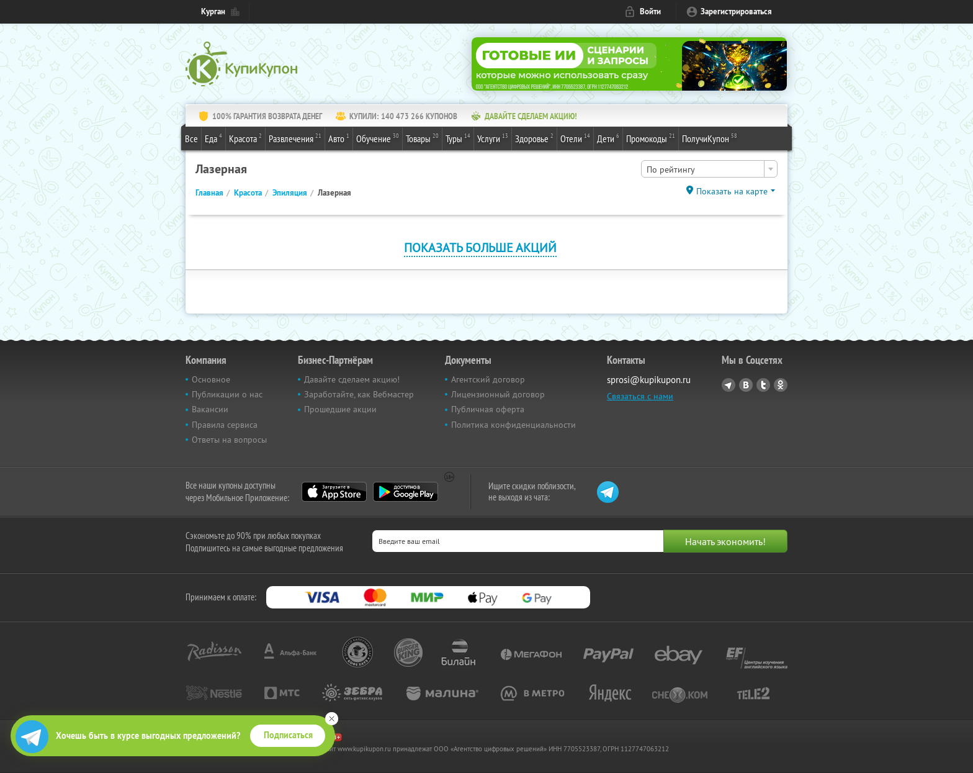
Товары (422, 138)
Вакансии (210, 409)
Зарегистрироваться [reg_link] (736, 11)
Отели (575, 138)
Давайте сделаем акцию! (352, 379)
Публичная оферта (487, 409)
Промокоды (650, 138)
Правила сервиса (225, 424)
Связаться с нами (640, 396)
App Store (334, 492)
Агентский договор (488, 379)
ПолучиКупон (709, 138)
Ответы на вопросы (229, 439)
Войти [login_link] (650, 11)
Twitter (763, 385)
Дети (608, 138)
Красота (245, 138)
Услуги (492, 138)
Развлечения (295, 138)
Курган (213, 11)
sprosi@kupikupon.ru (649, 380)
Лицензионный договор (498, 394)
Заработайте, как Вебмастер (359, 394)
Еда (213, 138)
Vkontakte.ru (746, 385)
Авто (338, 138)
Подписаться (288, 735)
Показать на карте (732, 191)
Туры (458, 138)
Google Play (405, 492)
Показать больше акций (480, 247)
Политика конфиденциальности (513, 424)
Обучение (377, 138)
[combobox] (709, 169)
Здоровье (534, 138)
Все (191, 138)
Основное (211, 379)
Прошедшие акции (340, 409)
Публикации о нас (227, 394)
